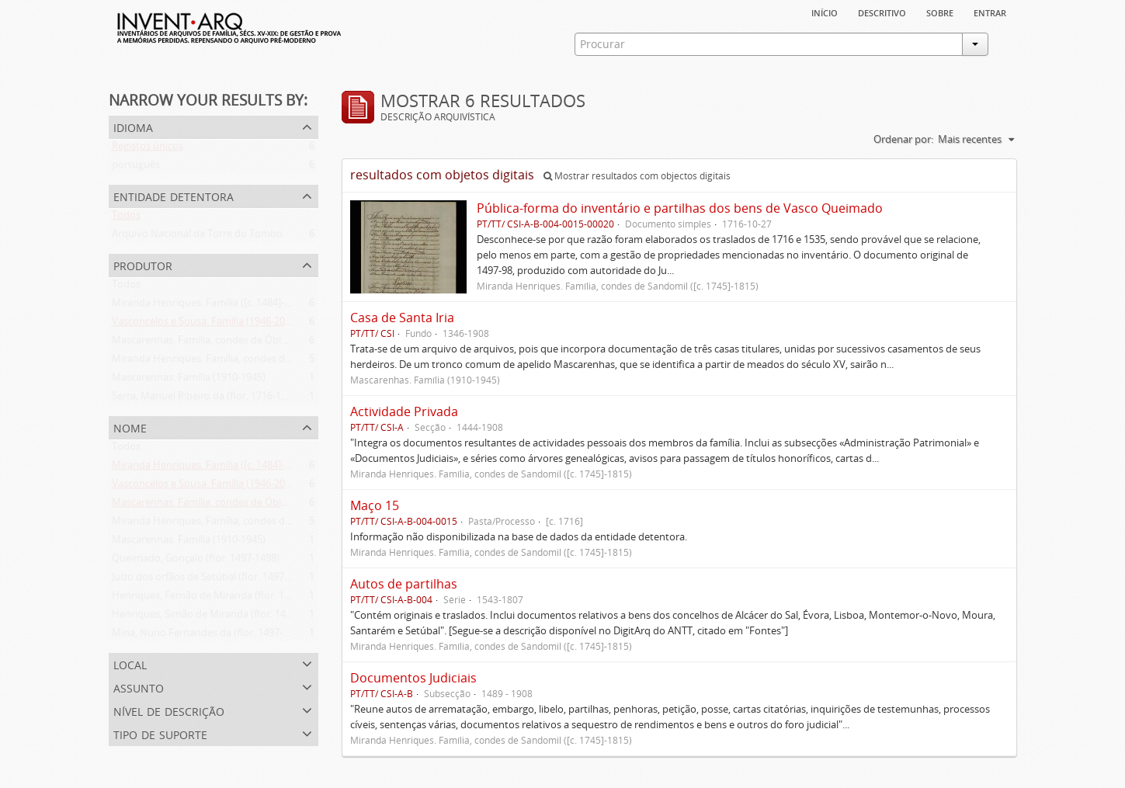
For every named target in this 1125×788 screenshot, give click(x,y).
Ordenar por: (903, 139)
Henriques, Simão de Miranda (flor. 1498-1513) (218, 617)
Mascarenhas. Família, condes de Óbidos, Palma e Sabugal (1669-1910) (272, 343)
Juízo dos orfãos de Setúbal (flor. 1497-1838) (212, 580)
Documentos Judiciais (413, 677)
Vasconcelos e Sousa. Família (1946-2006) (205, 325)
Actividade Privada (404, 411)
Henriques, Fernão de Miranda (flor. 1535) (208, 599)
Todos (126, 218)
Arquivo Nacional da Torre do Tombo (197, 237)
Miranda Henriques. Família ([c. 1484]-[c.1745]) (217, 306)
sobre (939, 11)
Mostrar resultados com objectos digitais (637, 175)
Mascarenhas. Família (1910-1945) (189, 380)
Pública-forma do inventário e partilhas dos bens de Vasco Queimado (680, 208)
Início (824, 11)
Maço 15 (374, 505)
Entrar (990, 11)
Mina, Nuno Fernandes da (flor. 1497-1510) (209, 636)
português (136, 168)
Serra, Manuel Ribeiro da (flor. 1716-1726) (206, 399)
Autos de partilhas (403, 583)
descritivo (882, 11)
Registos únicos (147, 149)
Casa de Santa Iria (402, 317)
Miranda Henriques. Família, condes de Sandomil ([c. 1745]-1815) (259, 362)
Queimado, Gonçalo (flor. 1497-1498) (196, 561)
